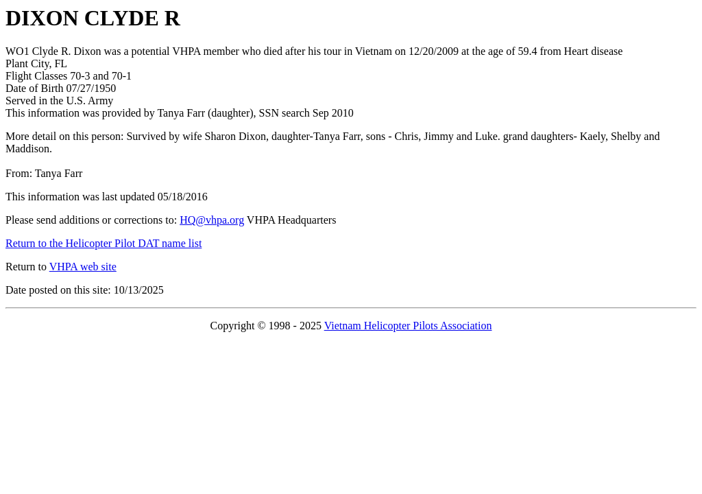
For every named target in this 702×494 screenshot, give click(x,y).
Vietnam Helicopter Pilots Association (408, 325)
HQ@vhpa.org (212, 220)
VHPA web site (83, 266)
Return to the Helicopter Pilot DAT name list (103, 243)
